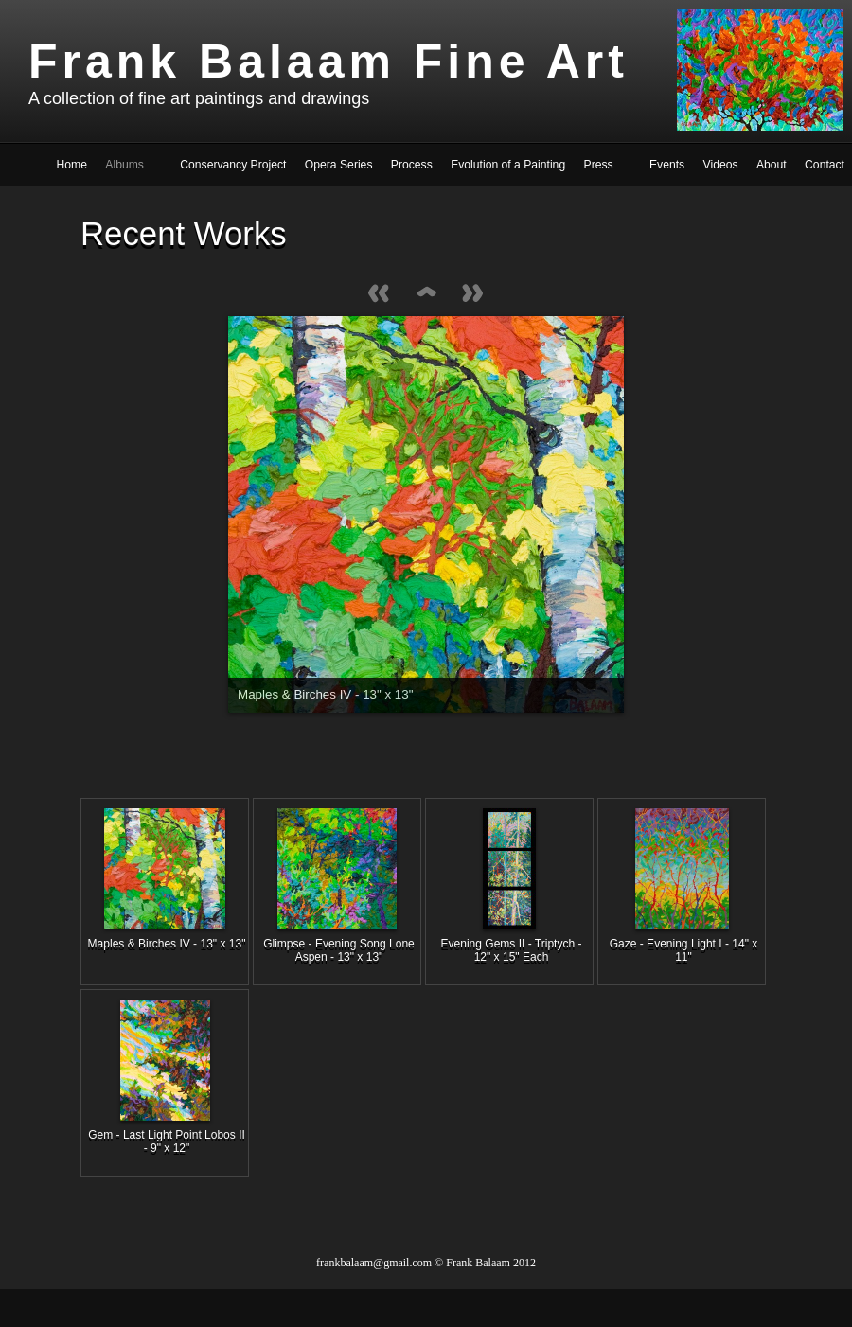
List (426, 295)
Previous (378, 295)
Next (473, 295)
